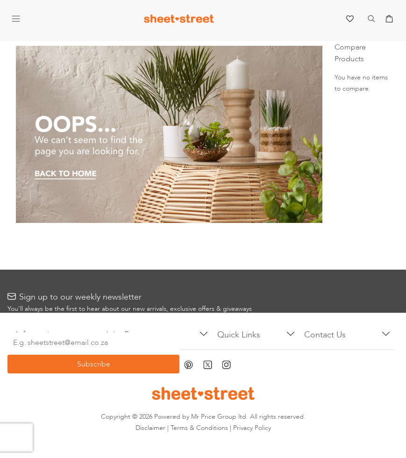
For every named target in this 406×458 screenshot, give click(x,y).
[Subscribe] (93, 364)
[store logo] (179, 20)
